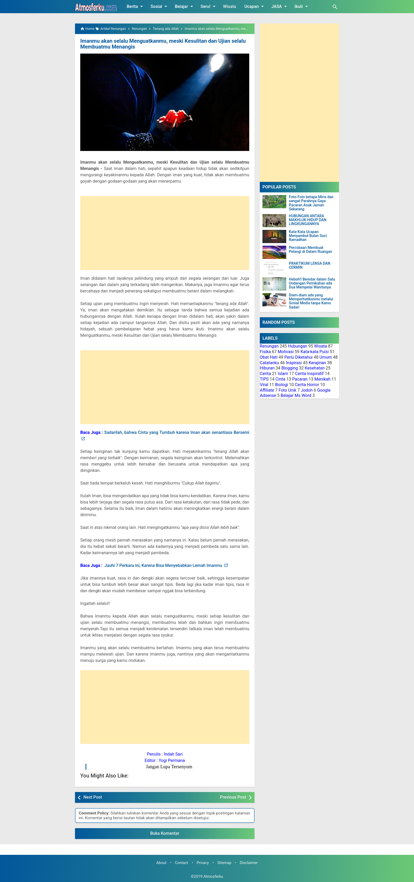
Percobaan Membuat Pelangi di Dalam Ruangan (310, 250)
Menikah (322, 379)
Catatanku (269, 362)
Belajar (185, 6)
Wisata (229, 6)
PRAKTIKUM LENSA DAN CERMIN (309, 265)
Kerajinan (317, 362)
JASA (280, 6)
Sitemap (224, 863)
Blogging (289, 368)
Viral (264, 384)
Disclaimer (249, 863)
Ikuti (301, 6)
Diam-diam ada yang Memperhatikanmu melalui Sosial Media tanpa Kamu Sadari (311, 301)
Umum (325, 357)
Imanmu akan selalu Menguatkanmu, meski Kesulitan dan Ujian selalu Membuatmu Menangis (163, 44)
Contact (181, 863)
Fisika (265, 351)
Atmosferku (213, 876)
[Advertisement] (164, 233)
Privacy (203, 863)
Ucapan (255, 6)
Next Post (92, 797)
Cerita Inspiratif (309, 373)
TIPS (264, 379)
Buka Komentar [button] (164, 833)
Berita (136, 6)
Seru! (209, 6)
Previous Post (233, 797)
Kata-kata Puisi (314, 351)
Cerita (265, 373)
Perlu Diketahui (298, 357)
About (161, 863)
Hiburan (267, 368)
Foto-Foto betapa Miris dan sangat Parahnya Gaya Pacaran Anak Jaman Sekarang (311, 203)
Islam (283, 373)
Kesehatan (314, 368)
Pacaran (299, 379)
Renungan (269, 346)
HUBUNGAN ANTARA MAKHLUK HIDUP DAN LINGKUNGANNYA (307, 220)
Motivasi (286, 351)
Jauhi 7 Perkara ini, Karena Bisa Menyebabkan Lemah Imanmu (164, 565)
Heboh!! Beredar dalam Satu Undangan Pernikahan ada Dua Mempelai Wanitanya (312, 283)
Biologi (281, 384)
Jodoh (307, 390)
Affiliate (267, 390)
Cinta (280, 379)
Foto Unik (287, 390)
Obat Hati (268, 357)
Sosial (159, 6)
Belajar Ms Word (296, 395)
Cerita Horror (307, 384)
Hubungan (297, 346)
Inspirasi (294, 362)
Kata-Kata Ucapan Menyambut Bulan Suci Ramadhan (308, 236)
